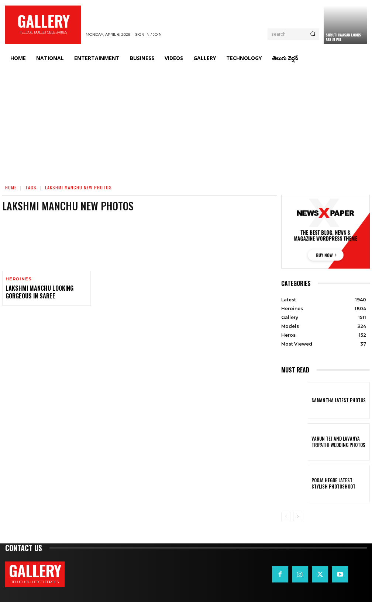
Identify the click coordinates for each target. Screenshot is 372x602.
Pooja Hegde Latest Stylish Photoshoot (336, 483)
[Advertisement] (186, 122)
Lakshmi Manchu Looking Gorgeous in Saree (36, 291)
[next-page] (297, 516)
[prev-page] (285, 516)
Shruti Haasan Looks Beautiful (343, 37)
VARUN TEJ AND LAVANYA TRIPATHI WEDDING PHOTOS (334, 441)
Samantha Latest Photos (335, 400)
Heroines (18, 279)
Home (11, 187)
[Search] (312, 34)
